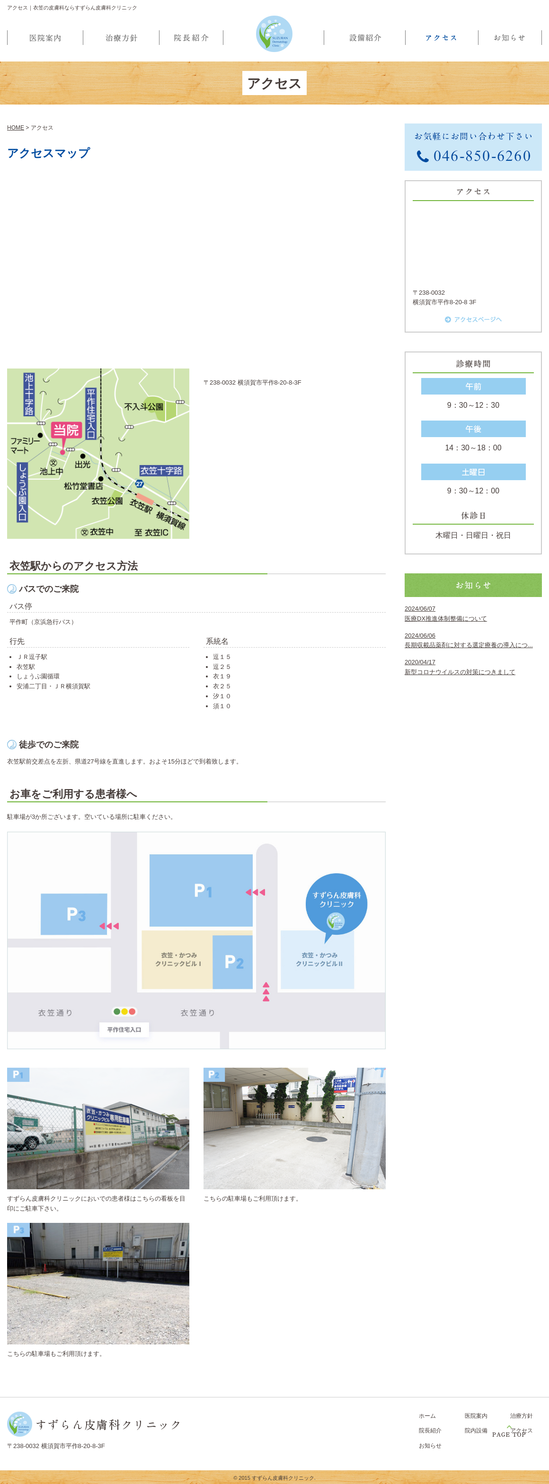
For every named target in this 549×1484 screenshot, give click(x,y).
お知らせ (430, 1445)
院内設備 (476, 1430)
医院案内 (476, 1416)
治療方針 (521, 1416)
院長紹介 (430, 1430)
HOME (15, 127)
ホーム (427, 1416)
